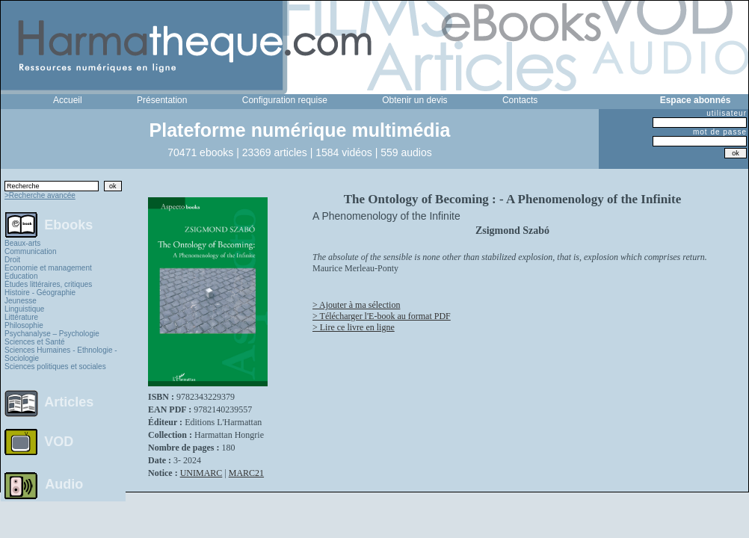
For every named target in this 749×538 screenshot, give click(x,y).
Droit (12, 260)
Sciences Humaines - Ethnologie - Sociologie (60, 354)
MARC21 (246, 473)
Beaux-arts (22, 243)
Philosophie (23, 325)
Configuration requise (284, 100)
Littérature (21, 317)
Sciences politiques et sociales (55, 366)
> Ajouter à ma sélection (356, 305)
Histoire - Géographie (39, 292)
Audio (64, 483)
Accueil (67, 100)
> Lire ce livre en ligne (353, 327)
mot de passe (720, 132)
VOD (58, 441)
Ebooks (68, 224)
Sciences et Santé (34, 342)
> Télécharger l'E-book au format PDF (381, 316)
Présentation (162, 100)
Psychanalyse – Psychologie (51, 334)
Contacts (519, 100)
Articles (68, 402)
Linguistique (24, 309)
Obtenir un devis (414, 100)
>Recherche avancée (39, 195)
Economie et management (48, 268)
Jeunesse (20, 301)
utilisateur (726, 113)
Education (20, 276)
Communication (30, 251)
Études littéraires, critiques (48, 284)
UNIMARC (201, 473)
